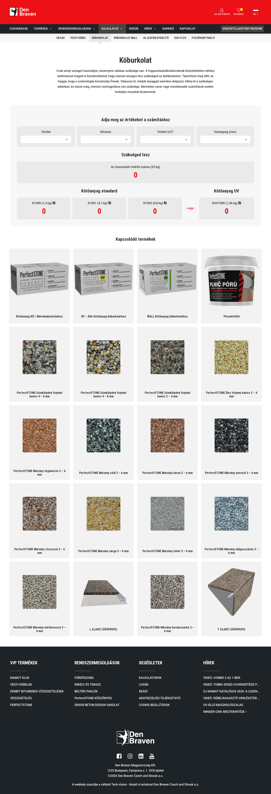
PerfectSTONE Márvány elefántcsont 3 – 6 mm (39, 629)
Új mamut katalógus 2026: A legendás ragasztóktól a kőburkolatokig (232, 691)
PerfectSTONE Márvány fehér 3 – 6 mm (167, 551)
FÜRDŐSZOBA (84, 678)
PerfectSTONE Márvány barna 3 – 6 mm (167, 473)
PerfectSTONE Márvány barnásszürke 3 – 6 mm (167, 629)
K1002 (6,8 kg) (155, 203)
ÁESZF (143, 691)
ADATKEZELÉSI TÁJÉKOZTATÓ (159, 698)
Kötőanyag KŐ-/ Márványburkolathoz (39, 316)
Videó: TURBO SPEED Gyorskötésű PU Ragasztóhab (232, 684)
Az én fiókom (222, 11)
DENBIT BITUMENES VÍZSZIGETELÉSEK (37, 691)
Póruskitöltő (232, 316)
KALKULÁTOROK (150, 678)
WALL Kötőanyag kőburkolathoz (167, 316)
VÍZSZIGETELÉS (21, 698)
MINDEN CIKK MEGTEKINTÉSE (224, 712)
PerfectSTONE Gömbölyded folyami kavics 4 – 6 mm (39, 394)
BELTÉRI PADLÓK (86, 691)
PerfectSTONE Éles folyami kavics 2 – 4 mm (231, 394)
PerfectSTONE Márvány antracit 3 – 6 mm (231, 473)
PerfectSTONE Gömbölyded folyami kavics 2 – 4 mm (167, 394)
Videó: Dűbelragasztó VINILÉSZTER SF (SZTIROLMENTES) (232, 698)
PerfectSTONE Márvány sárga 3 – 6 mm (103, 551)
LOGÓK (143, 684)
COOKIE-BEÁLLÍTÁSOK (154, 705)
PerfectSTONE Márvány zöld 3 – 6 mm (103, 473)
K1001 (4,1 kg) (99, 203)
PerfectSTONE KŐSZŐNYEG (93, 698)
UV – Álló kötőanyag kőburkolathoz (103, 316)
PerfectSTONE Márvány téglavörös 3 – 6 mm (39, 472)
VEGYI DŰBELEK (21, 684)
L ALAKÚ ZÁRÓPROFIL (103, 629)
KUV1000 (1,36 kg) (226, 203)
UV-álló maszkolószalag (223, 705)
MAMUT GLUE (19, 678)
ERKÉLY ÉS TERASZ (88, 684)
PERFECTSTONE (21, 705)
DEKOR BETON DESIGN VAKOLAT (97, 705)
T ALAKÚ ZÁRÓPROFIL (231, 629)
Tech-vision (119, 784)
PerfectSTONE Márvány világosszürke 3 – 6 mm (231, 551)
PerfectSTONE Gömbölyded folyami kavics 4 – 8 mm (103, 394)
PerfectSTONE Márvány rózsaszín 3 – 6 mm (39, 551)
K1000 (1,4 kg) (44, 203)
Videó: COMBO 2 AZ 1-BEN (221, 678)
